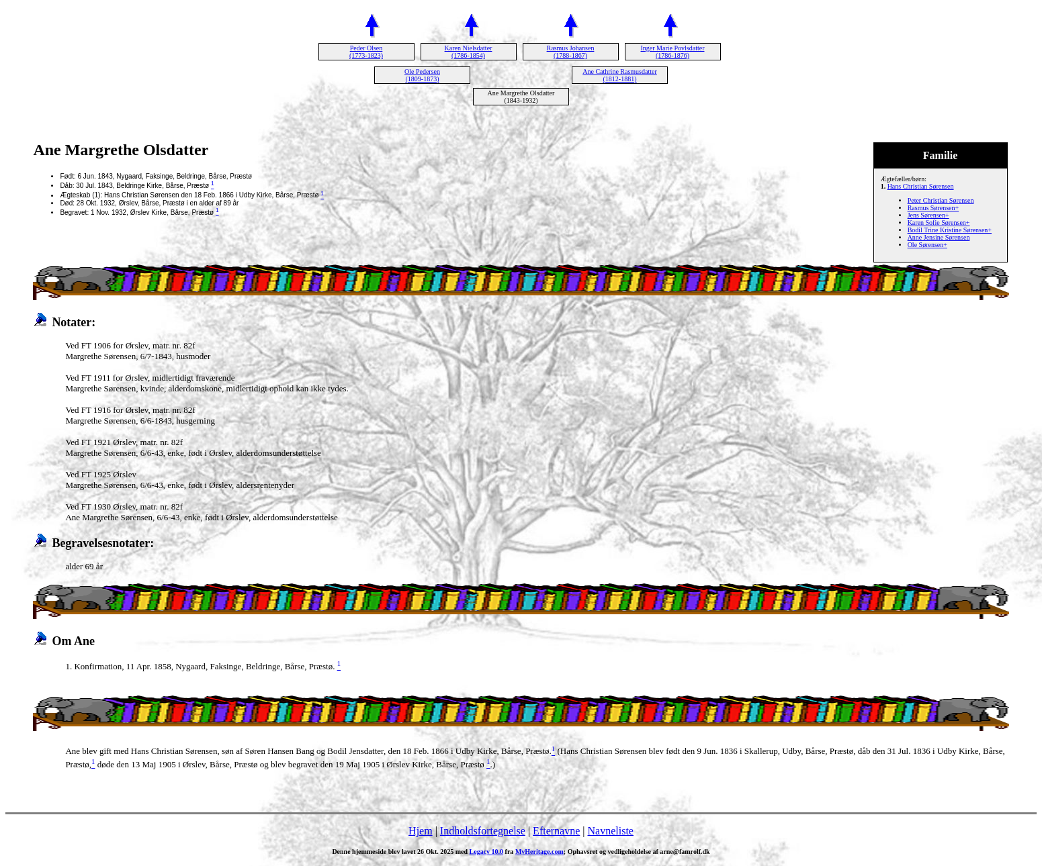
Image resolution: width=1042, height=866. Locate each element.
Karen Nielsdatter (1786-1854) (468, 51)
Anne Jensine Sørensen (939, 237)
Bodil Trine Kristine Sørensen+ (950, 230)
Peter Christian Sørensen (941, 200)
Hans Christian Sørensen (920, 186)
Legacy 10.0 (487, 851)
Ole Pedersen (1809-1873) (422, 75)
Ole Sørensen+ (927, 244)
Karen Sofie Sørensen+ (939, 222)
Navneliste (611, 830)
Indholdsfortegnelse (482, 830)
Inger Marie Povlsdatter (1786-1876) (673, 51)
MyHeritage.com (539, 851)
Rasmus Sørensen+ (933, 207)
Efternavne (556, 830)
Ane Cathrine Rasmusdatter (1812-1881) (619, 75)
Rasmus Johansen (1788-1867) (571, 51)
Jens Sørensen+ (928, 215)
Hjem (420, 830)
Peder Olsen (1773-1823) (366, 51)
